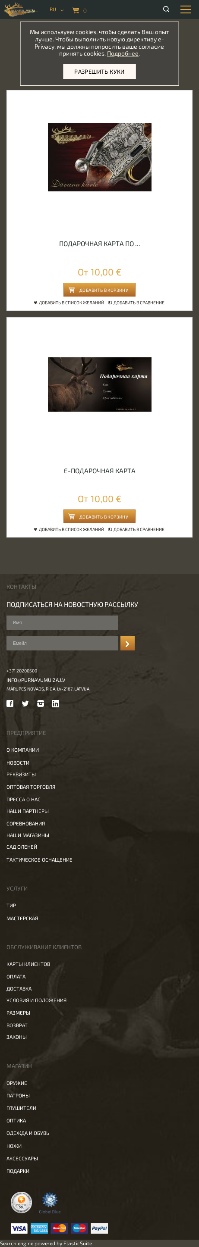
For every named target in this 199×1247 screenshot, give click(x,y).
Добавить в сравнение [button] (136, 302)
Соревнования (25, 823)
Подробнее (123, 53)
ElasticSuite (77, 1243)
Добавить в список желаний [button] (70, 302)
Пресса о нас (23, 799)
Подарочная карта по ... (99, 243)
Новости (17, 762)
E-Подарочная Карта (100, 470)
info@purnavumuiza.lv (35, 680)
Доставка (19, 988)
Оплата (15, 976)
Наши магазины (27, 835)
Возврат (17, 1025)
